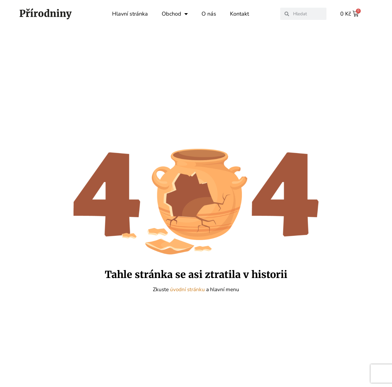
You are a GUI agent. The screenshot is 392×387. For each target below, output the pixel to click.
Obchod (175, 14)
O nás (209, 13)
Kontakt (239, 13)
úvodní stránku (188, 289)
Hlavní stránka (130, 13)
